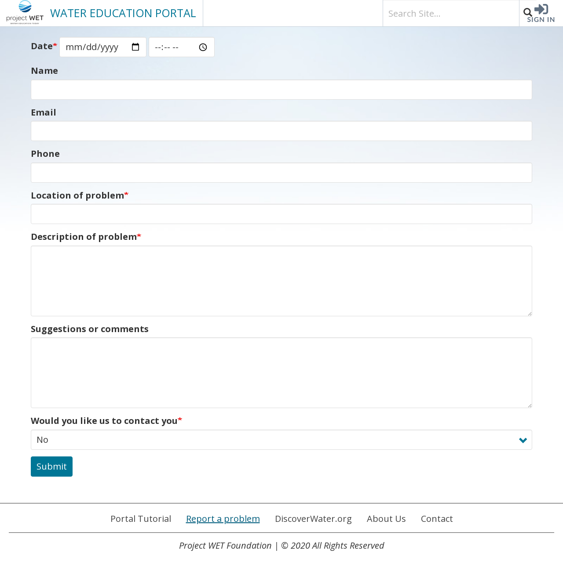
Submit (52, 466)
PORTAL (123, 12)
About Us (386, 519)
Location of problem (77, 195)
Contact (437, 519)
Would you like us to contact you (104, 421)
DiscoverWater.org (313, 519)
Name (44, 70)
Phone (45, 153)
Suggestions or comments (90, 329)
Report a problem (223, 519)
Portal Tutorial (140, 519)
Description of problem (84, 236)
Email (43, 112)
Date (42, 46)
